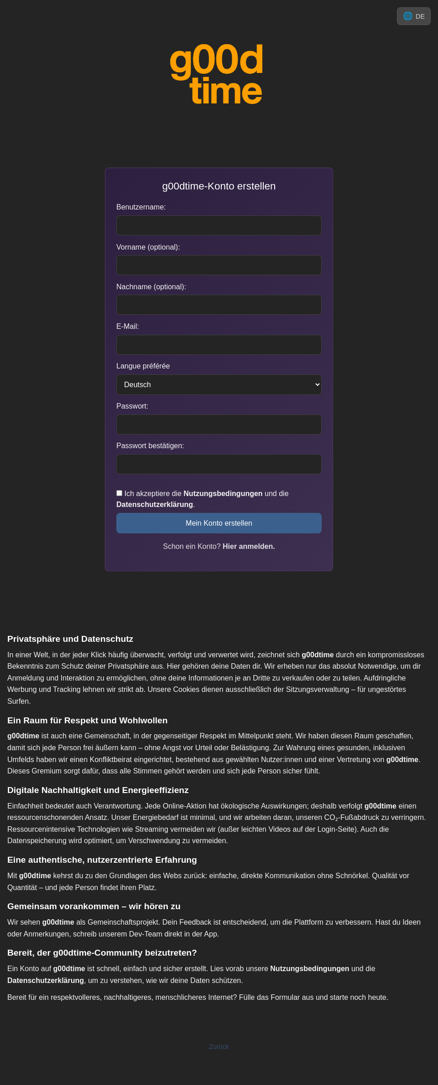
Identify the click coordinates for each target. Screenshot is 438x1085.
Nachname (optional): (151, 287)
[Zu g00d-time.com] (219, 74)
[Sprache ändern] (414, 16)
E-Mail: (127, 326)
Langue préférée (143, 366)
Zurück (219, 1046)
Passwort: (132, 406)
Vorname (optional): (148, 247)
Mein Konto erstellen (219, 523)
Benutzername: (141, 207)
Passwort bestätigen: (150, 446)
